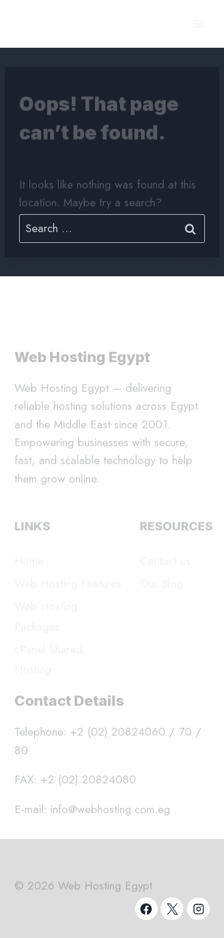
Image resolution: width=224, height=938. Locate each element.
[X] (172, 908)
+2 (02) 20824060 (117, 734)
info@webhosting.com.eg (110, 811)
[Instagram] (198, 908)
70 (185, 734)
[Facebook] (146, 908)
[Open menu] (199, 23)
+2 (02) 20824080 (88, 782)
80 (21, 753)
